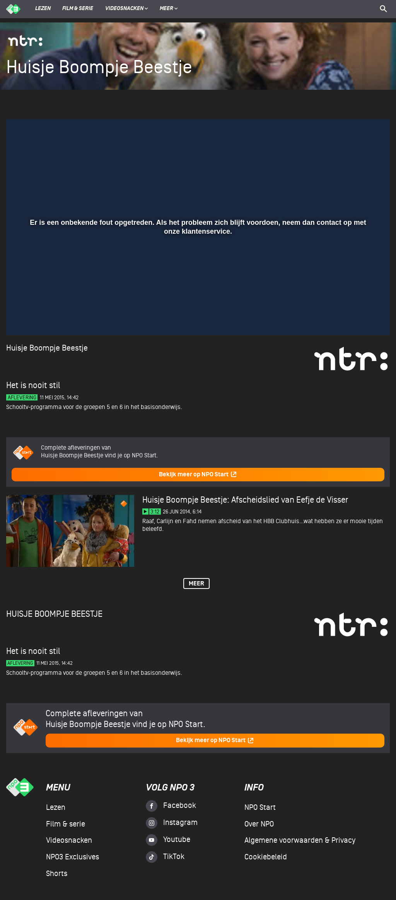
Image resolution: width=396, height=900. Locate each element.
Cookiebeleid (265, 857)
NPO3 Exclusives (72, 857)
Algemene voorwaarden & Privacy (299, 840)
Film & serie (77, 9)
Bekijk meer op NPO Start (198, 474)
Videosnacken (124, 9)
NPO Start (260, 807)
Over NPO (259, 824)
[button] (21, 318)
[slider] (197, 302)
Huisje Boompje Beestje (47, 348)
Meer (169, 9)
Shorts (56, 873)
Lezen (43, 9)
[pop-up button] (359, 318)
